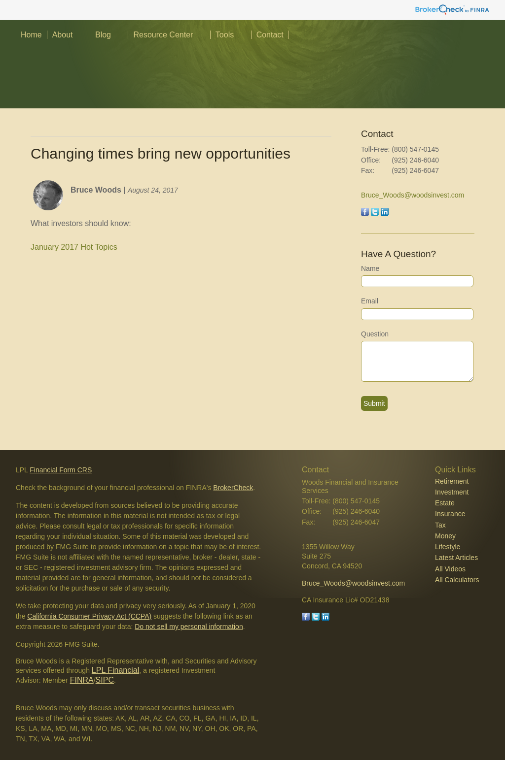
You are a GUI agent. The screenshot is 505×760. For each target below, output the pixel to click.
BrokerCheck (233, 488)
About (62, 35)
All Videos (450, 569)
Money (445, 536)
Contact (270, 35)
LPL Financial (115, 670)
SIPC (105, 680)
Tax (440, 525)
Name (370, 268)
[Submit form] (374, 403)
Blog (103, 35)
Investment (452, 492)
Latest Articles (456, 558)
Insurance (450, 514)
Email (369, 301)
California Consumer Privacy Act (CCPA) (89, 616)
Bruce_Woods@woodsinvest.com (412, 195)
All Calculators (457, 580)
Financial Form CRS (61, 470)
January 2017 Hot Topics (74, 247)
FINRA (82, 680)
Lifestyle (447, 547)
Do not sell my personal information (189, 626)
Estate (445, 503)
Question (375, 334)
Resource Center (163, 35)
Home (31, 35)
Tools (225, 35)
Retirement (452, 481)
